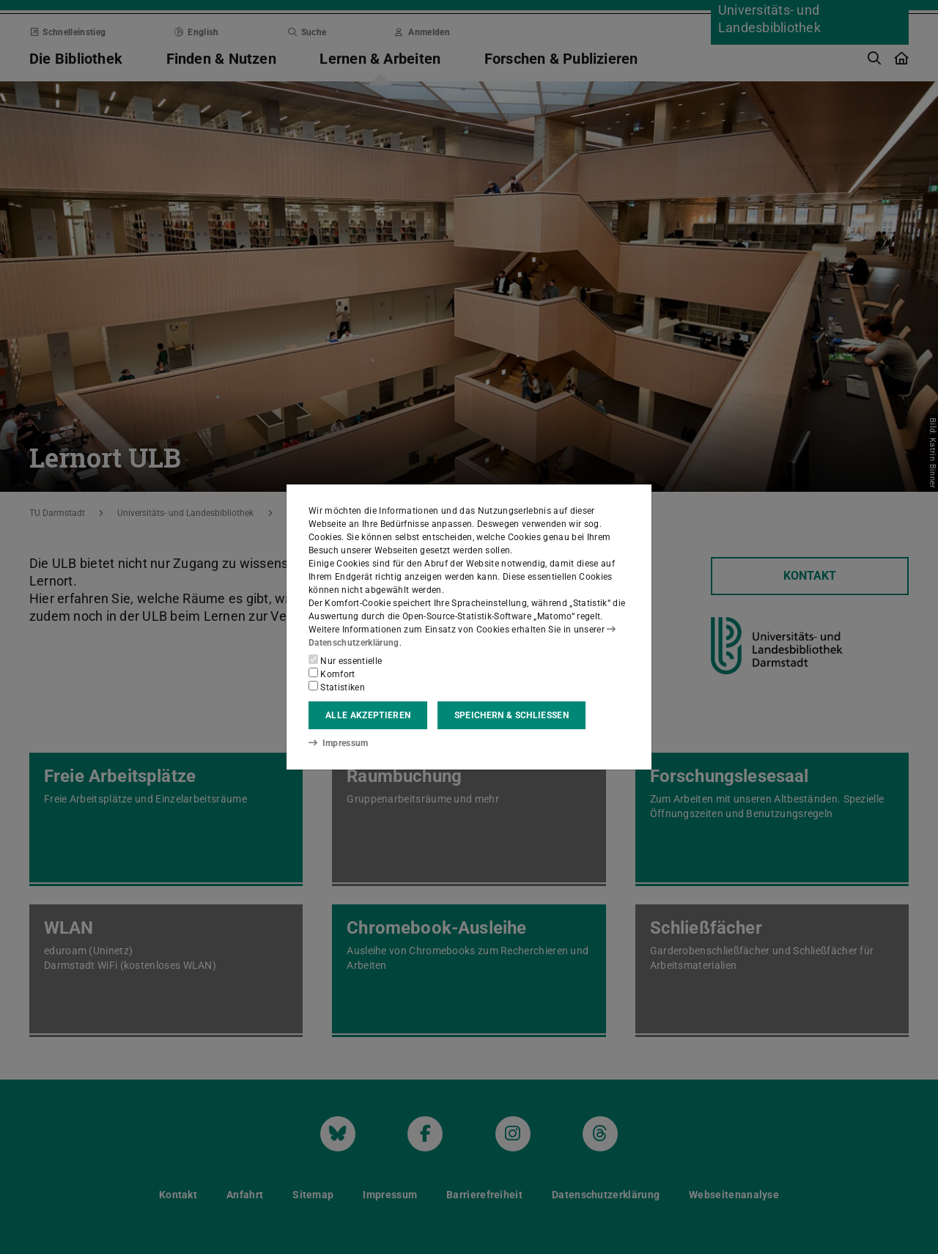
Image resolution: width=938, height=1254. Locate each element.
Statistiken (337, 687)
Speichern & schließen (511, 715)
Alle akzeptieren (367, 715)
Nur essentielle (345, 660)
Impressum (338, 743)
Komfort (332, 673)
